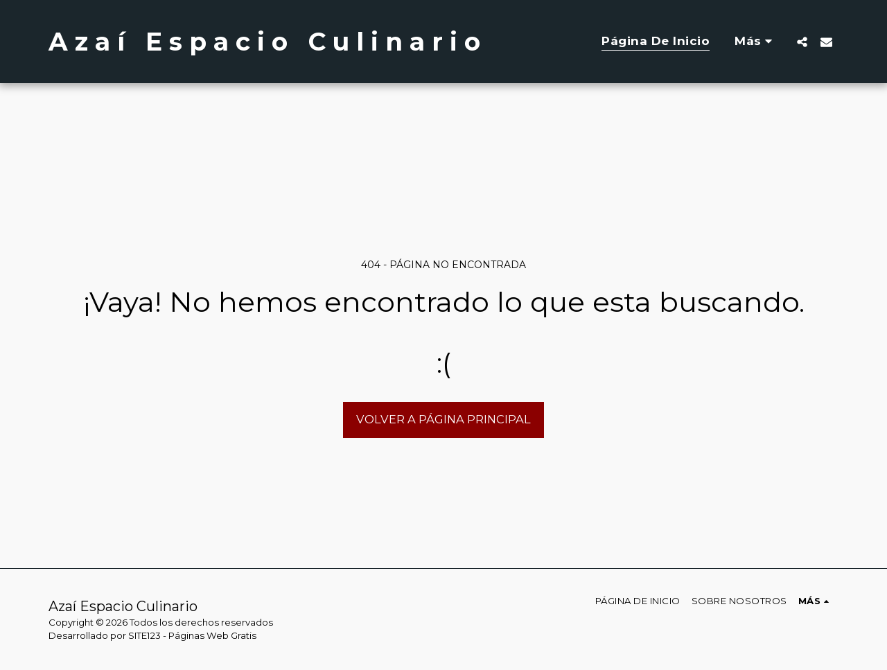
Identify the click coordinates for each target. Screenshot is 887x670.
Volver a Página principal (443, 419)
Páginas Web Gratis (212, 635)
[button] (802, 41)
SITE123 (144, 635)
